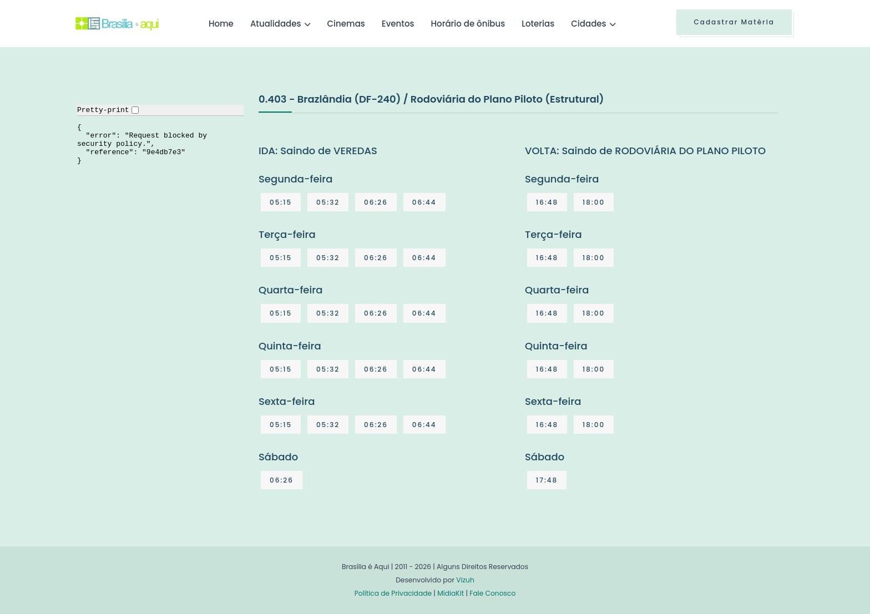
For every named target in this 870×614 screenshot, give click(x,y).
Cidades (588, 23)
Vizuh (465, 580)
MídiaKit (450, 593)
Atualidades (275, 23)
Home (221, 23)
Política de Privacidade (393, 593)
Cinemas (346, 23)
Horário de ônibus (468, 23)
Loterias (538, 23)
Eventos (398, 23)
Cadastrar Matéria (734, 22)
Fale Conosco (492, 593)
